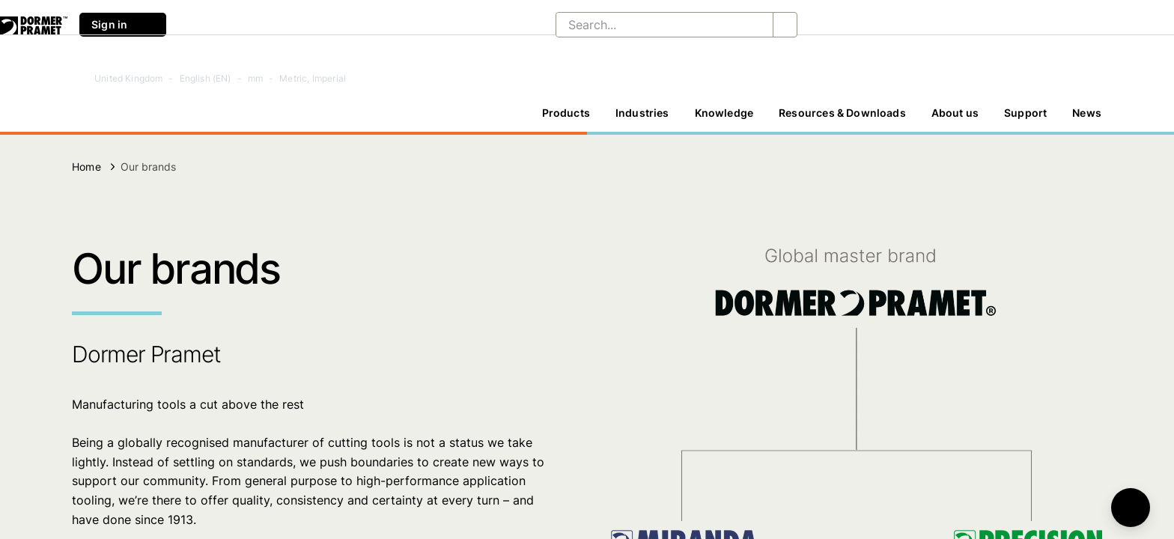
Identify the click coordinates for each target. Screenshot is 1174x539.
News (1086, 112)
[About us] (955, 113)
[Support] (1025, 113)
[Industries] (642, 113)
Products (566, 112)
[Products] (566, 113)
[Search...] (652, 25)
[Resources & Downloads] (842, 113)
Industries (642, 112)
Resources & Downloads (842, 112)
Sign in (122, 24)
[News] (1086, 113)
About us (955, 112)
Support (1025, 112)
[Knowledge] (724, 113)
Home (86, 166)
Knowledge (724, 112)
